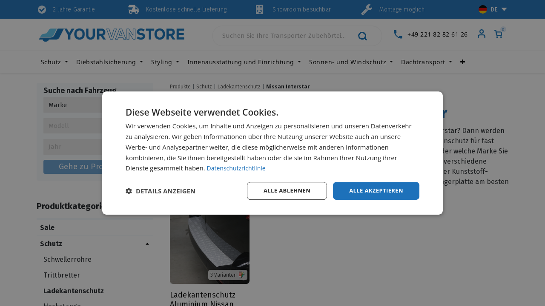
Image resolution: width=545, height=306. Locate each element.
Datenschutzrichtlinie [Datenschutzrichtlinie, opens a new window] (238, 167)
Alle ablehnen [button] (281, 191)
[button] (160, 191)
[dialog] (272, 153)
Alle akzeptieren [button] (374, 191)
